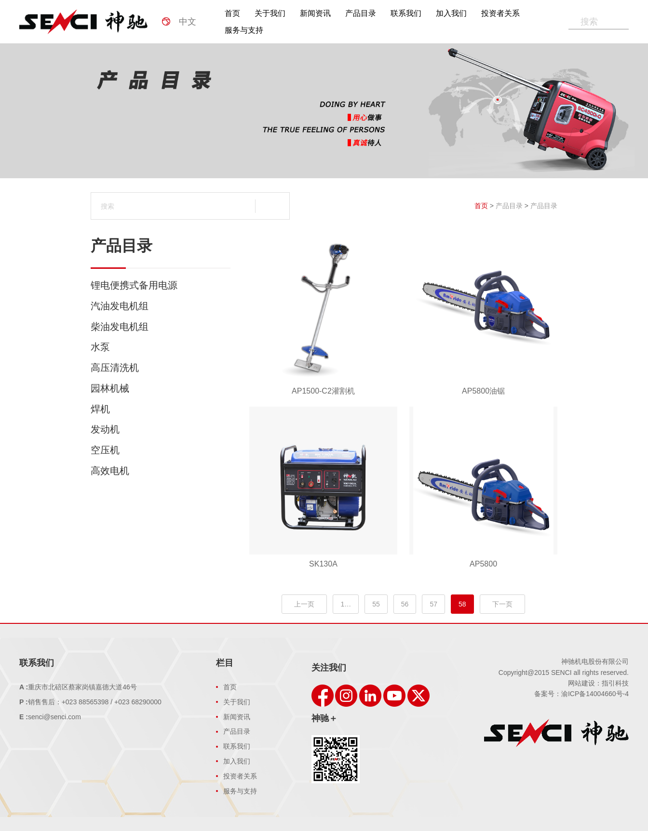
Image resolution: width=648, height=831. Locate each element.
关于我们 (270, 13)
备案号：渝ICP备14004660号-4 (581, 694)
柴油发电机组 (160, 326)
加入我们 (451, 13)
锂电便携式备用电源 (160, 285)
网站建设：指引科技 (598, 683)
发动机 (160, 429)
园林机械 (160, 388)
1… (345, 604)
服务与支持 (244, 30)
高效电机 (160, 470)
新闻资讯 (315, 13)
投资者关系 (500, 13)
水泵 (160, 347)
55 (376, 604)
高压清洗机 (160, 367)
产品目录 (360, 13)
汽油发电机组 (160, 306)
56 (405, 604)
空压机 (160, 450)
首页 (232, 13)
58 (462, 604)
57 (433, 604)
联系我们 (406, 13)
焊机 (160, 409)
